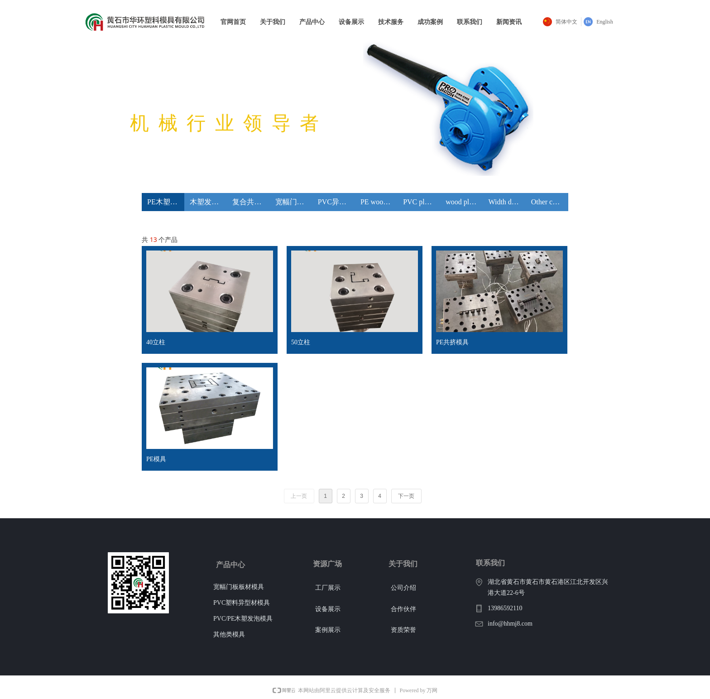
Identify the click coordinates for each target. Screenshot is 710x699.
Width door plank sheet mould (507, 202)
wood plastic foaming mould (464, 202)
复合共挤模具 (250, 202)
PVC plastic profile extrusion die (421, 202)
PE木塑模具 (165, 202)
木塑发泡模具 (208, 202)
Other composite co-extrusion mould (549, 202)
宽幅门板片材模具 (293, 202)
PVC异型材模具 (336, 202)
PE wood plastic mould (379, 202)
